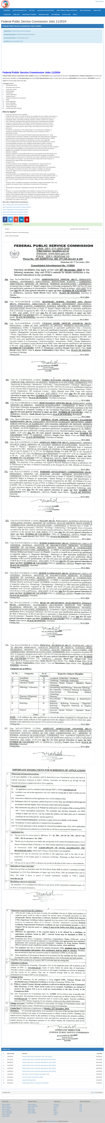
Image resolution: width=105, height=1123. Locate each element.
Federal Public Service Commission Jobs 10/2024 (35, 1083)
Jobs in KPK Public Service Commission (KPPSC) (15, 212)
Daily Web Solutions (52, 1121)
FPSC (55, 1107)
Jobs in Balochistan (85, 10)
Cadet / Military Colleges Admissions (66, 10)
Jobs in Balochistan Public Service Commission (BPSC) (17, 207)
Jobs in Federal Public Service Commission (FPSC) (16, 204)
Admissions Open (44, 14)
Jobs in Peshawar (6, 1107)
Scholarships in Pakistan (29, 14)
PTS (81, 1109)
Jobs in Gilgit (31, 1111)
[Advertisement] (52, 56)
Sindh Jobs (16, 14)
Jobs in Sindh (31, 1109)
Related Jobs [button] (6, 1049)
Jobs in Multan (6, 1114)
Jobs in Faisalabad (7, 1112)
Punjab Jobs (7, 14)
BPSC (55, 1109)
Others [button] (75, 14)
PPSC (55, 1111)
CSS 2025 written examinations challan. (32, 1077)
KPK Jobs (32, 10)
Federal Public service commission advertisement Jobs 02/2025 (39, 1068)
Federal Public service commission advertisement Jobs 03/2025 (39, 1065)
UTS (81, 1111)
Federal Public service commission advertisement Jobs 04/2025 (39, 1062)
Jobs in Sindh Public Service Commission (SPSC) (15, 214)
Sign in (97, 1)
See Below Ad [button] (8, 224)
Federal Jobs (97, 10)
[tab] (52, 224)
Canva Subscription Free (20, 10)
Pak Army (56, 1104)
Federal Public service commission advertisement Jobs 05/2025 (39, 1059)
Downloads (7, 10)
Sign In (93, 1092)
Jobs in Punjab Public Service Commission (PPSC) (16, 209)
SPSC (55, 1114)
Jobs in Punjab (32, 1104)
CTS (81, 1107)
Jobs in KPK (31, 1107)
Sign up (102, 1)
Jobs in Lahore (6, 1106)
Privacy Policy (5, 1116)
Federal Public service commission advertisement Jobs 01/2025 (39, 1071)
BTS (81, 1106)
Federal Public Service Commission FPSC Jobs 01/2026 (37, 1056)
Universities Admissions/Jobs (45, 10)
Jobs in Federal (32, 1112)
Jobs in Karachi (6, 1104)
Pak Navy (56, 1106)
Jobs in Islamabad (7, 1111)
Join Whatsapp (55, 14)
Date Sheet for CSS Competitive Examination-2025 (35, 1074)
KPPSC (56, 1112)
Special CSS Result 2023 (29, 1080)
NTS (81, 1104)
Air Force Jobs (66, 14)
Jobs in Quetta (6, 1109)
